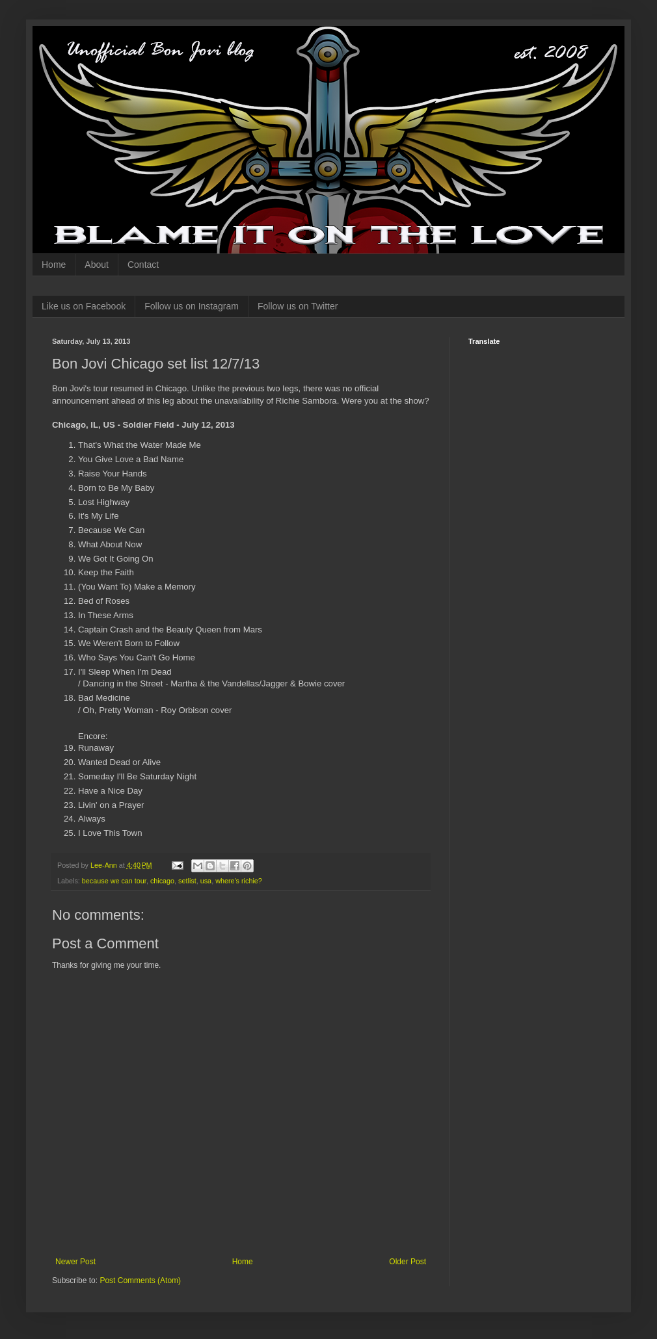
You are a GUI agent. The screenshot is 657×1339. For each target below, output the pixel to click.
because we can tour (114, 881)
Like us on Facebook (84, 306)
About (97, 264)
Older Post (407, 1261)
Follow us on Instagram (191, 306)
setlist (187, 881)
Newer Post (75, 1261)
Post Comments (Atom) (140, 1280)
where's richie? (238, 881)
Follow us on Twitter (298, 306)
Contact (143, 264)
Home (54, 264)
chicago (162, 881)
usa (205, 881)
